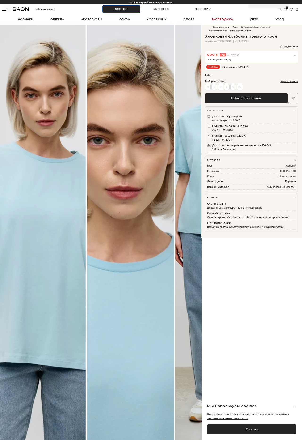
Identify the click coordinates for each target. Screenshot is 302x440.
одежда (57, 19)
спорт (189, 19)
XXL (239, 86)
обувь (124, 19)
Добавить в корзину (246, 98)
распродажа (222, 19)
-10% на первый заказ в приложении (151, 2)
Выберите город (37, 9)
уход (279, 19)
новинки (26, 19)
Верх (235, 27)
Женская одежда (221, 27)
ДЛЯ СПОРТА (202, 9)
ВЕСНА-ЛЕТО (288, 171)
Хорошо (252, 429)
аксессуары (91, 19)
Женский (291, 165)
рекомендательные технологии (227, 418)
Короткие (290, 181)
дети (254, 19)
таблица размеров (289, 81)
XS (208, 86)
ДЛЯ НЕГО (161, 9)
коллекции (157, 19)
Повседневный (287, 176)
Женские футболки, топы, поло (256, 27)
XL (233, 86)
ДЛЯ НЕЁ (121, 9)
